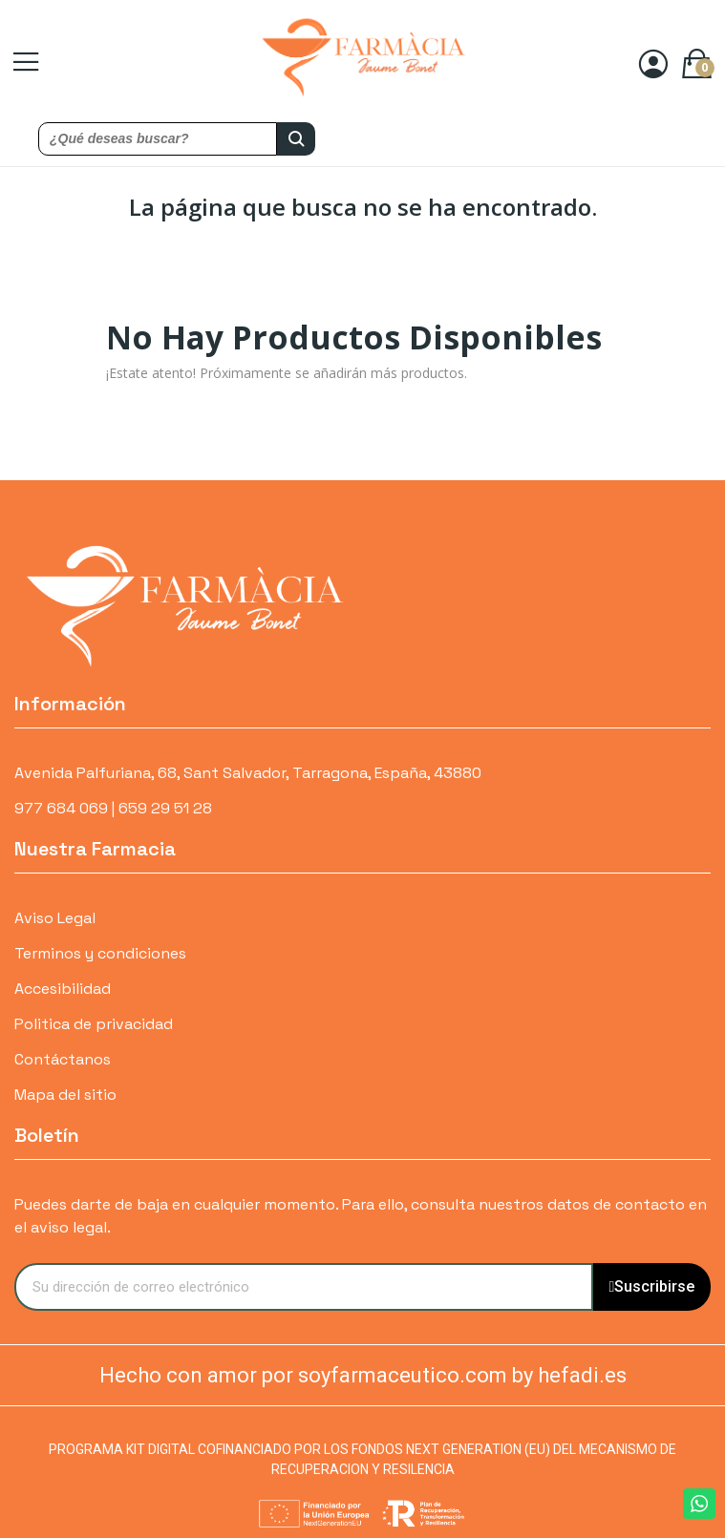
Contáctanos (62, 1059)
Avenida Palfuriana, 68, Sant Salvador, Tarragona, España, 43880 (247, 773)
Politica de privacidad (93, 1024)
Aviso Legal (55, 918)
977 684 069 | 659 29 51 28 (113, 808)
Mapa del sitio (65, 1095)
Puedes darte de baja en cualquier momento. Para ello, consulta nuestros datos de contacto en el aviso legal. (360, 1215)
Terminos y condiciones (100, 953)
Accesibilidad (62, 989)
